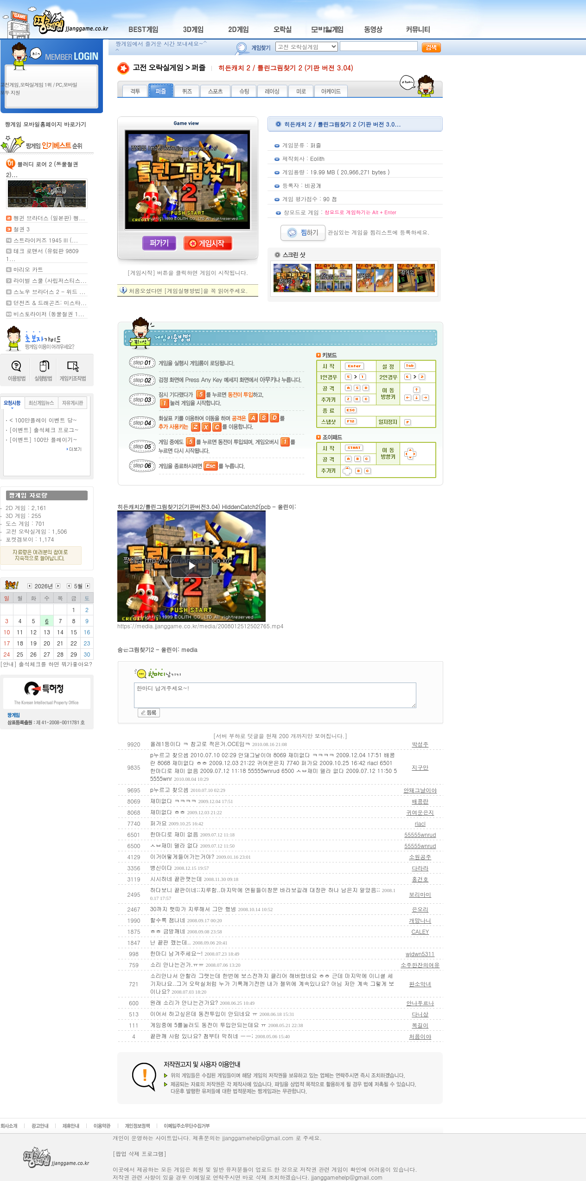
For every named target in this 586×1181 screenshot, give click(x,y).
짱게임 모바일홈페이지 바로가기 (45, 124)
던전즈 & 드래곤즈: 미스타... (50, 302)
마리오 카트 (28, 269)
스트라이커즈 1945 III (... (45, 240)
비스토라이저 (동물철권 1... (48, 314)
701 (40, 523)
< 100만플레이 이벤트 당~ (43, 420)
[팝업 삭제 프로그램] (139, 1153)
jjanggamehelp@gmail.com (347, 1177)
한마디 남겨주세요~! (275, 695)
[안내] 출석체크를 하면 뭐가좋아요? (46, 664)
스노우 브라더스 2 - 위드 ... (49, 291)
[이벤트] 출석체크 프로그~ (44, 430)
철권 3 (21, 229)
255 (36, 515)
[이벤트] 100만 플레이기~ (43, 439)
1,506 (59, 531)
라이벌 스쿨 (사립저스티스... (50, 280)
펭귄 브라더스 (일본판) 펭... (49, 218)
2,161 (39, 507)
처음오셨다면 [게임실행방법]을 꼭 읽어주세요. (188, 290)
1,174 (46, 539)
